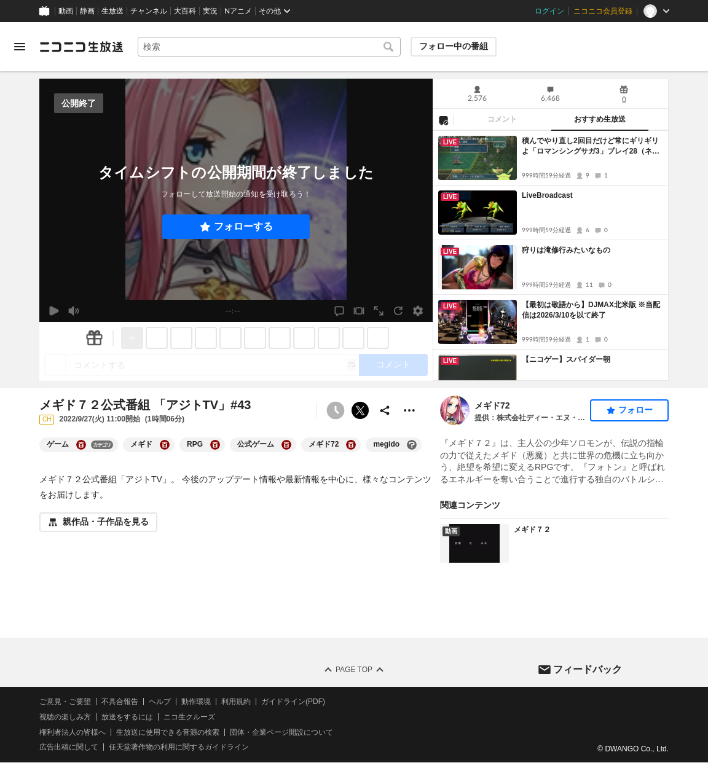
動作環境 (196, 701)
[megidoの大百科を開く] (412, 445)
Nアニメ (238, 11)
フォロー (635, 410)
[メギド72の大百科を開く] (351, 445)
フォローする (243, 226)
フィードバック (587, 669)
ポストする (360, 410)
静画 (87, 11)
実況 (210, 11)
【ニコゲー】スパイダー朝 (566, 359)
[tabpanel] (550, 255)
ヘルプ (160, 701)
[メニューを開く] (19, 46)
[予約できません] (335, 410)
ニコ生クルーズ (189, 717)
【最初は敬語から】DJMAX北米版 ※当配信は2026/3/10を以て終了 (591, 309)
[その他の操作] (409, 410)
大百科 (185, 11)
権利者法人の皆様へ (72, 732)
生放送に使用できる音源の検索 (167, 732)
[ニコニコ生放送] (81, 46)
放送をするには (127, 717)
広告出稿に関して (68, 747)
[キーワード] (269, 47)
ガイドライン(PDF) (293, 701)
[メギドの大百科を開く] (165, 445)
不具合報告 (119, 701)
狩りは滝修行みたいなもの (566, 250)
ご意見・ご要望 (65, 701)
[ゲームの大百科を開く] (81, 445)
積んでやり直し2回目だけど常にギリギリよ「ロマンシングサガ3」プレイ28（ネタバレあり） (590, 146)
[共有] (384, 410)
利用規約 (236, 701)
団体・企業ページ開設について (281, 732)
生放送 (112, 11)
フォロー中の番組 (453, 46)
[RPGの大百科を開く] (215, 445)
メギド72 (492, 405)
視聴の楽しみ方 (65, 717)
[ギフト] (94, 338)
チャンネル (148, 11)
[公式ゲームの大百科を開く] (286, 445)
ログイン (549, 11)
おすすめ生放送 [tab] (600, 119)
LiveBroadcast (547, 195)
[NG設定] (443, 119)
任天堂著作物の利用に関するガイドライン (179, 747)
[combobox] (269, 47)
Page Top (354, 669)
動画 (65, 11)
